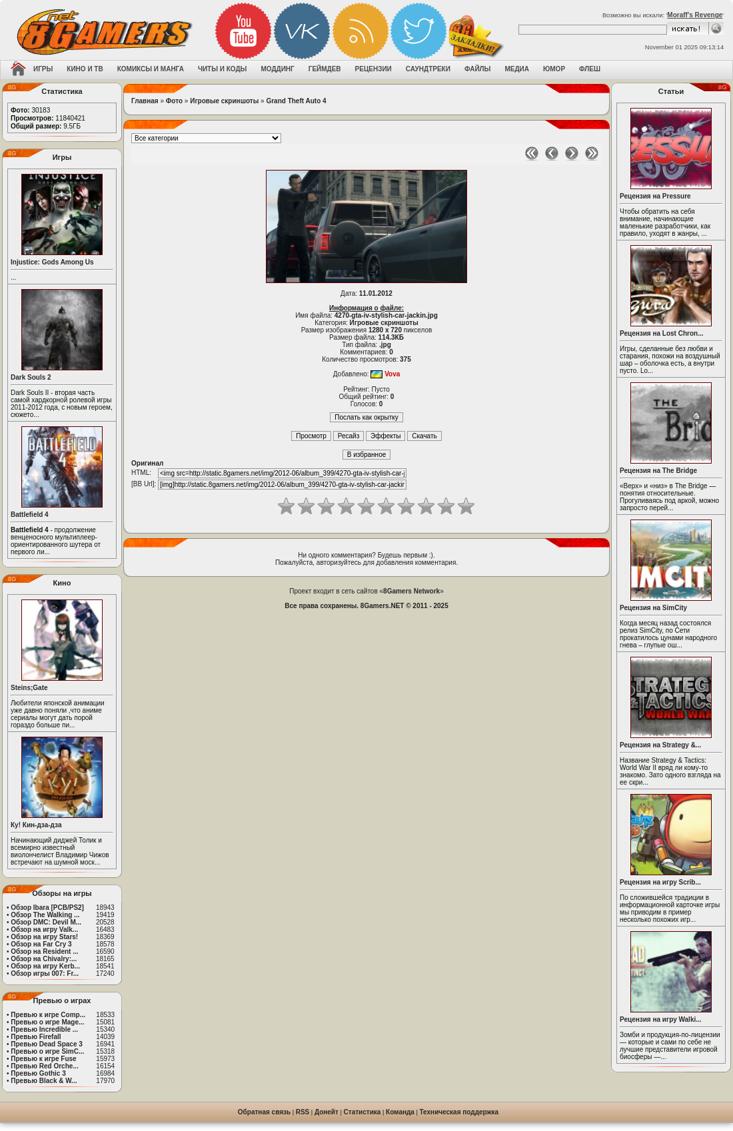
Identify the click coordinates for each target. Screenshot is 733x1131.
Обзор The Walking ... (45, 915)
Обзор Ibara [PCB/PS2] (47, 907)
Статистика (362, 1112)
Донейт (327, 1112)
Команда (400, 1112)
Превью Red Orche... (44, 1066)
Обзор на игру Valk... (44, 929)
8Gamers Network (411, 591)
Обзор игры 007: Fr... (45, 973)
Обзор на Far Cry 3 (41, 944)
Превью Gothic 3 (38, 1073)
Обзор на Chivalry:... (44, 958)
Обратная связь (264, 1112)
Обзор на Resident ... (44, 951)
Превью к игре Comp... (48, 1014)
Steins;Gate (29, 687)
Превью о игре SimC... (47, 1051)
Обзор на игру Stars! (44, 937)
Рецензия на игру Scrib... (660, 882)
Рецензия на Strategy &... (660, 745)
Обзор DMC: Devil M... (46, 922)
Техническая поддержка (459, 1112)
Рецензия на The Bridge (658, 470)
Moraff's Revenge (694, 15)
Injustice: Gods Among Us (52, 262)
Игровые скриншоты (224, 101)
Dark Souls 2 (31, 377)
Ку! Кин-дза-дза (36, 825)
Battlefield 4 (30, 514)
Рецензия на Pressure (655, 196)
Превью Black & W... (44, 1080)
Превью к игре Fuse (43, 1058)
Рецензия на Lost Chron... (662, 333)
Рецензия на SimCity (653, 607)
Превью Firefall (36, 1036)
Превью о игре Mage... (47, 1022)
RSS (303, 1112)
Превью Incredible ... (44, 1029)
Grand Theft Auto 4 (296, 101)
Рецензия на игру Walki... (661, 1019)
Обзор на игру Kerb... (45, 966)
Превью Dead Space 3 (47, 1044)
